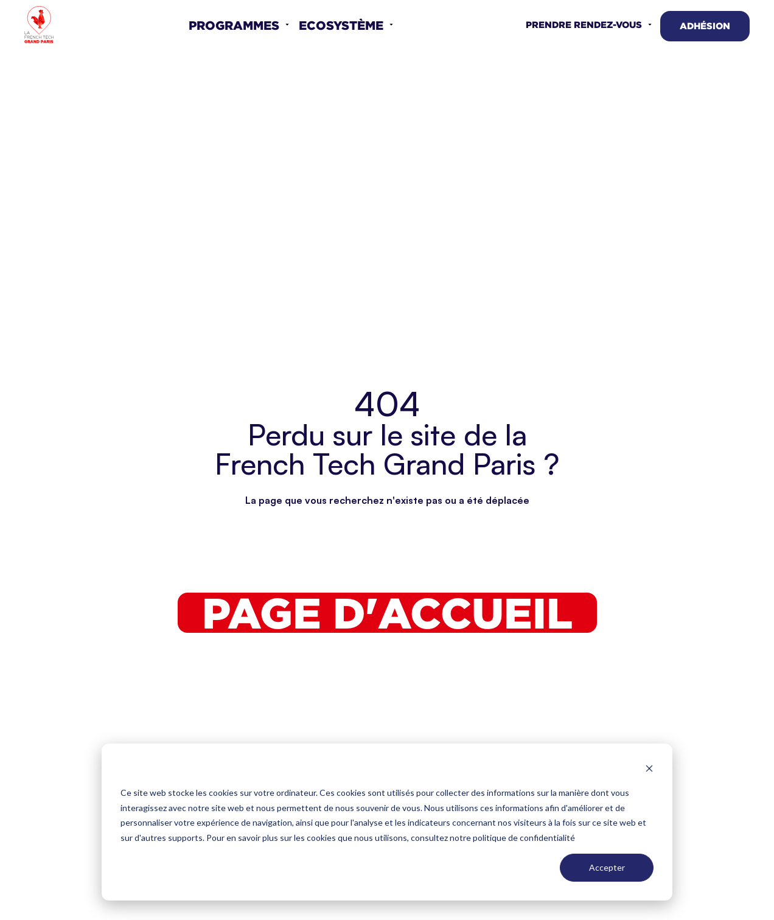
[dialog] (387, 822)
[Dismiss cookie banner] (649, 770)
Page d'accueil (387, 613)
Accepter (607, 867)
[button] (239, 25)
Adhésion (705, 26)
